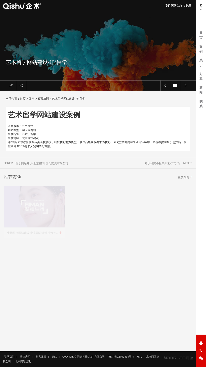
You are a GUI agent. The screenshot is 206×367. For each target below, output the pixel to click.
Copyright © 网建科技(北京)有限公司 (83, 356)
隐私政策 (41, 356)
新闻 (201, 90)
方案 (201, 76)
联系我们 (9, 356)
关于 (201, 63)
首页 (201, 35)
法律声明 (25, 356)
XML (139, 356)
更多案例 (183, 179)
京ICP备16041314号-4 (121, 356)
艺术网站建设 (37, 70)
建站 (54, 356)
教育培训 (43, 98)
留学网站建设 (52, 70)
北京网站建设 (66, 70)
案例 (201, 49)
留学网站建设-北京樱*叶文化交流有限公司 (41, 165)
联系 (201, 104)
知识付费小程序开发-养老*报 (162, 165)
